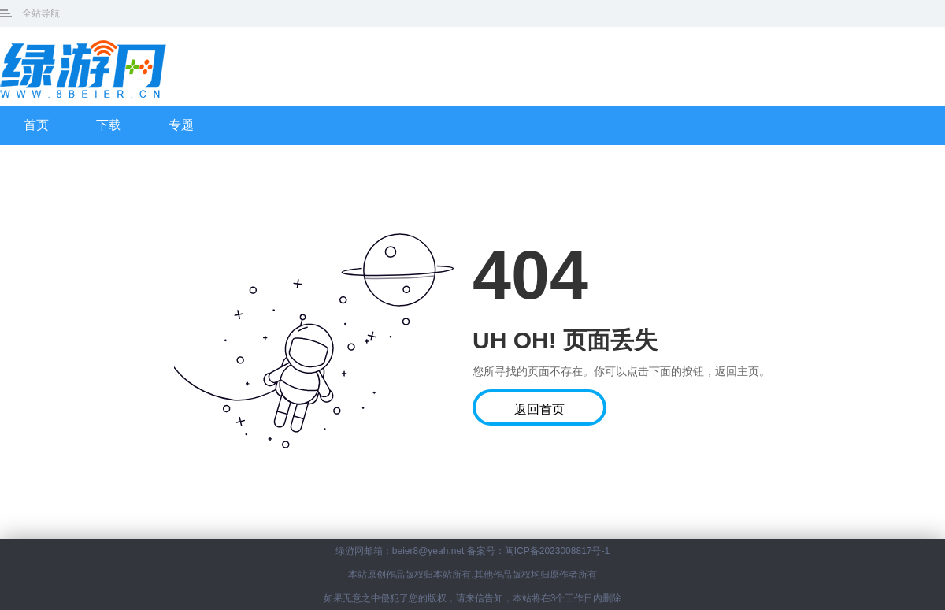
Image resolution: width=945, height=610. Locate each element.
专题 (181, 125)
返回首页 (539, 409)
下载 (108, 125)
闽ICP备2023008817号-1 (557, 550)
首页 (36, 125)
